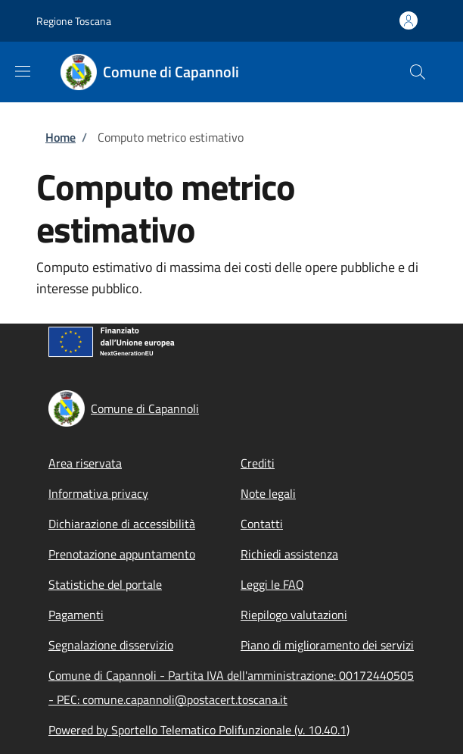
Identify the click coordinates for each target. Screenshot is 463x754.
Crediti (258, 463)
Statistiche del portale (105, 584)
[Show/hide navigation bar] (22, 71)
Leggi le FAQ (272, 584)
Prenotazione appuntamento (121, 554)
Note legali (268, 493)
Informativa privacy (98, 493)
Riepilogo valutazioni (294, 614)
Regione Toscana (73, 21)
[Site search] (418, 72)
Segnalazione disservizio (110, 645)
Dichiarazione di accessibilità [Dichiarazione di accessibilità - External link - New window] (121, 524)
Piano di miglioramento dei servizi (327, 645)
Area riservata (85, 463)
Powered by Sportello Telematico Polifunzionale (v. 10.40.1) (199, 730)
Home (60, 137)
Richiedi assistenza (289, 554)
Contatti (262, 524)
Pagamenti (76, 614)
